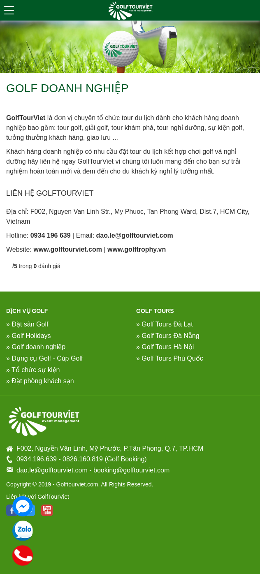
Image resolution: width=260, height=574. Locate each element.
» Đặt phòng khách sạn (40, 380)
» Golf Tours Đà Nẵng (168, 335)
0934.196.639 (36, 459)
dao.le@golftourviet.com (134, 235)
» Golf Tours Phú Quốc (169, 358)
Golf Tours (155, 311)
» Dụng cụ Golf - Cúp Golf (44, 358)
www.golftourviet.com (67, 249)
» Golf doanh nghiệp (35, 346)
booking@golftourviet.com (131, 470)
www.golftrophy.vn (136, 249)
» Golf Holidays (28, 335)
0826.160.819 (83, 459)
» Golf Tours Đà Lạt (164, 324)
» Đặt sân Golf (27, 324)
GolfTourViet (25, 117)
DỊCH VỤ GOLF (27, 311)
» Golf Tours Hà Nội (165, 346)
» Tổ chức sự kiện (33, 369)
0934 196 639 (50, 235)
